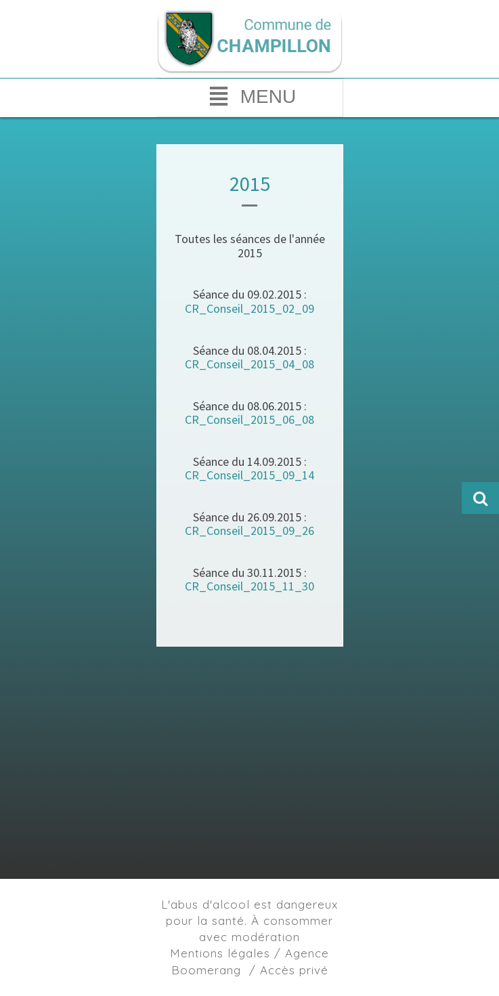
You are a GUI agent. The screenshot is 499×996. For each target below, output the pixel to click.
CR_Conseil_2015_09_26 (249, 530)
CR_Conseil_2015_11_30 (249, 586)
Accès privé (294, 970)
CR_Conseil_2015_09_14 (249, 475)
